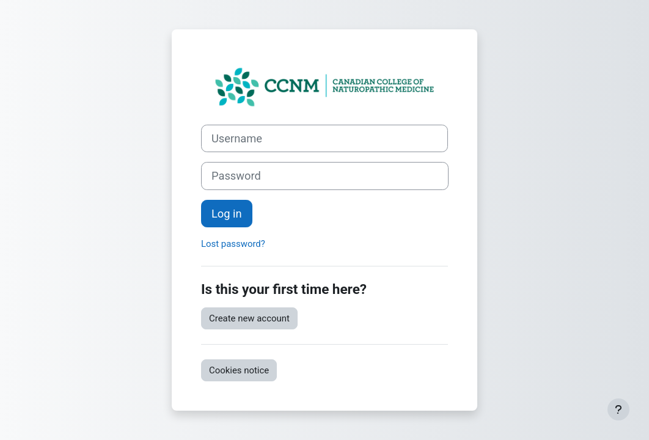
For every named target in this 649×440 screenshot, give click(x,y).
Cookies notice (239, 370)
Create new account (249, 318)
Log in (226, 213)
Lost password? (233, 243)
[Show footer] (618, 409)
